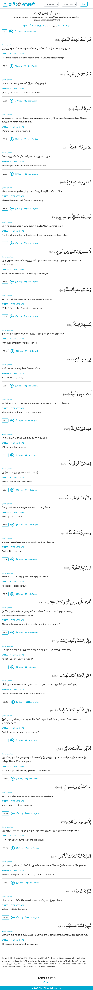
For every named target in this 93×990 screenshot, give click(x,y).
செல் (84, 4)
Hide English (30, 31)
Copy (18, 31)
